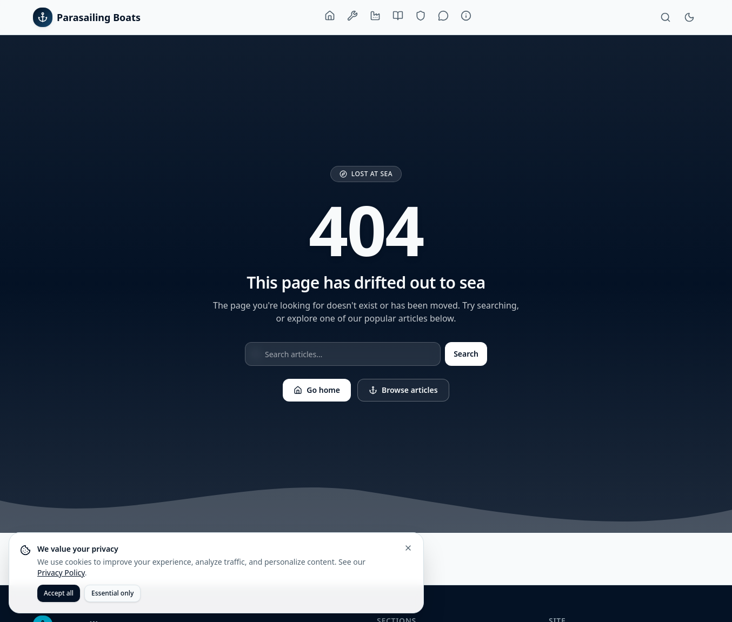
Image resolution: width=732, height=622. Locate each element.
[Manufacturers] (375, 15)
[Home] (330, 15)
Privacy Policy (61, 572)
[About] (466, 15)
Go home (317, 390)
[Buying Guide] (398, 15)
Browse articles (403, 390)
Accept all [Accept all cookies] (59, 593)
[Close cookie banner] (408, 548)
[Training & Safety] (420, 15)
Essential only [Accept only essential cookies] (112, 593)
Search (466, 354)
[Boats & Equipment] (352, 15)
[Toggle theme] (689, 17)
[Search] (665, 17)
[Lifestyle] (443, 15)
